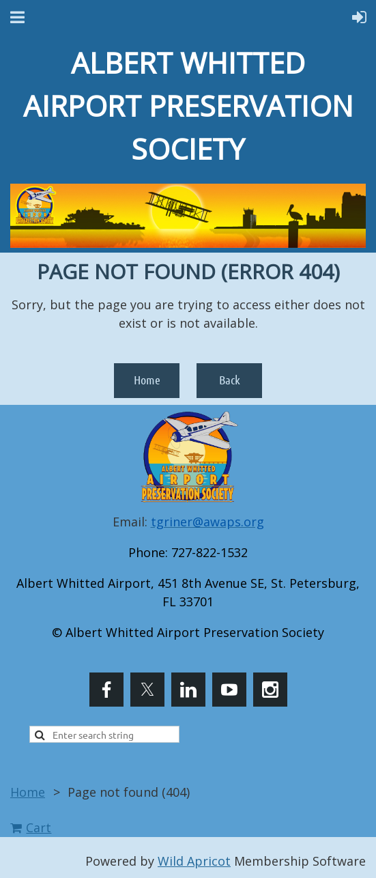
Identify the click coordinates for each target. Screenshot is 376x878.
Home (147, 379)
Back (229, 379)
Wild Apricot (194, 861)
